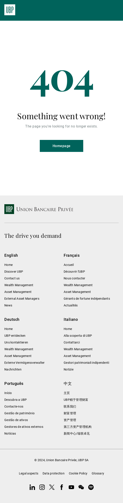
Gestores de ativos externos (23, 426)
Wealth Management (18, 285)
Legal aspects (28, 473)
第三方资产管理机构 (77, 426)
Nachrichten (13, 369)
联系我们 (70, 406)
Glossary (98, 473)
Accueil (69, 265)
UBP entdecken (14, 335)
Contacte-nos (13, 406)
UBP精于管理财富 (76, 399)
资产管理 (70, 420)
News (8, 305)
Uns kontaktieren (16, 342)
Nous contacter (74, 278)
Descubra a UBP (15, 399)
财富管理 (70, 413)
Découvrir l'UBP (74, 271)
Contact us (12, 278)
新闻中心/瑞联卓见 (77, 433)
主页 (67, 393)
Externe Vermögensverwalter (24, 362)
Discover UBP (13, 271)
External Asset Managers (21, 298)
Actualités (71, 305)
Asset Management (18, 292)
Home (8, 265)
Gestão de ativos (16, 420)
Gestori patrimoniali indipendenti (86, 362)
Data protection (54, 473)
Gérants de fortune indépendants (87, 298)
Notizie (68, 369)
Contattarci (72, 342)
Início (8, 393)
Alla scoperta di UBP (78, 335)
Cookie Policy (78, 473)
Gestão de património (19, 413)
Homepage (62, 146)
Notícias (10, 433)
